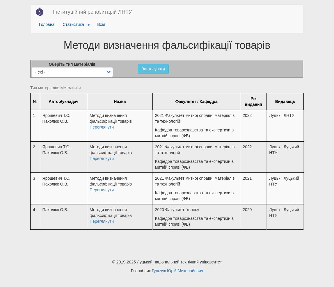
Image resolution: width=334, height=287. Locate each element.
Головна (46, 24)
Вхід (101, 24)
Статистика (74, 26)
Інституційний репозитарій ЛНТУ (92, 12)
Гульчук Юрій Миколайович (177, 270)
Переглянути (102, 127)
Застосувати (153, 69)
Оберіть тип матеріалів (72, 64)
